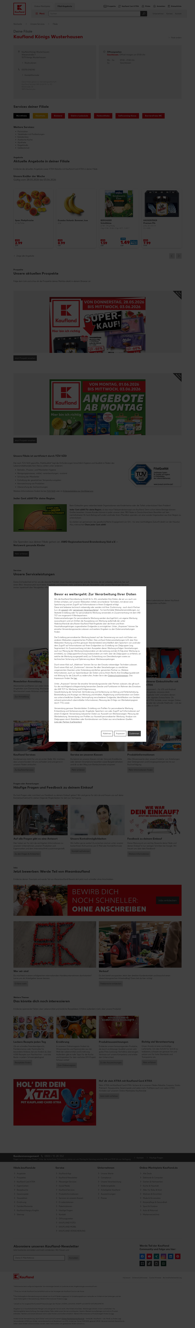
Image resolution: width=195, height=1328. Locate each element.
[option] (33, 218)
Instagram (163, 1256)
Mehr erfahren (21, 554)
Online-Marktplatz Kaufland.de (159, 1167)
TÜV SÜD (51, 491)
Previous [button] (172, 256)
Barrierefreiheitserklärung (172, 1278)
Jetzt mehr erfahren (109, 1096)
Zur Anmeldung (22, 697)
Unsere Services (37, 24)
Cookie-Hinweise (155, 1278)
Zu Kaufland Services (24, 770)
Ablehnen (107, 733)
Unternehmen (158, 14)
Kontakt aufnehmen (81, 851)
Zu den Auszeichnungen (111, 1062)
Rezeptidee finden (23, 1062)
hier (65, 1299)
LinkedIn (170, 1256)
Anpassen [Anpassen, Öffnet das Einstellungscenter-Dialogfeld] (120, 733)
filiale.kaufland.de (24, 1167)
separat (64, 610)
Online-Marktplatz (42, 6)
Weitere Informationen (139, 854)
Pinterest (177, 1256)
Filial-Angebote (65, 6)
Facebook (142, 1256)
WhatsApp (163, 1263)
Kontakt (178, 14)
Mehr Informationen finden (141, 770)
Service (59, 1167)
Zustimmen (134, 733)
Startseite (17, 24)
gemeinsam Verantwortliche (85, 610)
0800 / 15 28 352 (54, 1156)
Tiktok (149, 1263)
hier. (75, 678)
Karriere (169, 14)
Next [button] (179, 256)
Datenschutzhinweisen (118, 675)
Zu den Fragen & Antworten (27, 854)
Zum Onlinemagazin (66, 1065)
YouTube (149, 1256)
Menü (39, 13)
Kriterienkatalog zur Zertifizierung (78, 491)
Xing (156, 1256)
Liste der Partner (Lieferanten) (68, 722)
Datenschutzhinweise (139, 1278)
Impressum (126, 1278)
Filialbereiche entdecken (110, 983)
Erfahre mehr (21, 983)
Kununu (142, 1263)
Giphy (156, 1263)
